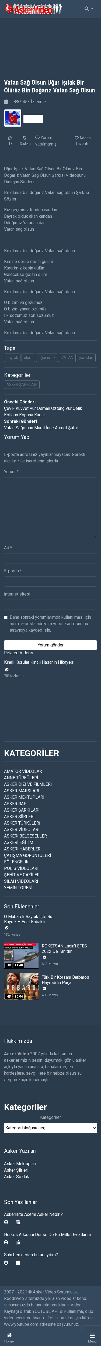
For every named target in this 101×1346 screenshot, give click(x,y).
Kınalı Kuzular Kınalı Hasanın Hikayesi (39, 662)
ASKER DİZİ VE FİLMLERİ (28, 784)
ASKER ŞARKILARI (21, 384)
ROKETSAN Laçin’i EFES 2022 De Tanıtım (64, 948)
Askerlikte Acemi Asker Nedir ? (33, 1214)
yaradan (86, 357)
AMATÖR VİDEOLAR (23, 771)
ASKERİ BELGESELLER (25, 836)
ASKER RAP (15, 803)
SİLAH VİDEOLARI (21, 881)
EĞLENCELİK (16, 861)
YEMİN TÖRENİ (18, 887)
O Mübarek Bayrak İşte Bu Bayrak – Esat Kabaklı (28, 919)
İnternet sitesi (17, 594)
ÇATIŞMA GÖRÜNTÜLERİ (27, 855)
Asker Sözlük (16, 1176)
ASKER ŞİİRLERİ (19, 816)
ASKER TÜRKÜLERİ (22, 823)
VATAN (67, 357)
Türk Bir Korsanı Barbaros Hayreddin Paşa (65, 980)
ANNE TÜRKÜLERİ (21, 777)
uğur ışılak (47, 357)
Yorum (11, 471)
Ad (8, 547)
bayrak (12, 357)
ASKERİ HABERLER (22, 849)
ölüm (28, 357)
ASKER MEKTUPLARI (24, 797)
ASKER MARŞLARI (21, 790)
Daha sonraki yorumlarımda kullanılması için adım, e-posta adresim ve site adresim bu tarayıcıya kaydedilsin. (50, 624)
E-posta (13, 570)
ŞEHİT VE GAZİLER (22, 874)
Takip (33, 119)
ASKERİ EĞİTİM (18, 842)
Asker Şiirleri (16, 1170)
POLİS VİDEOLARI (21, 868)
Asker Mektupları (20, 1163)
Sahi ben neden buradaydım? (31, 1254)
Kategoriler (50, 1117)
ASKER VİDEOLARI (22, 829)
